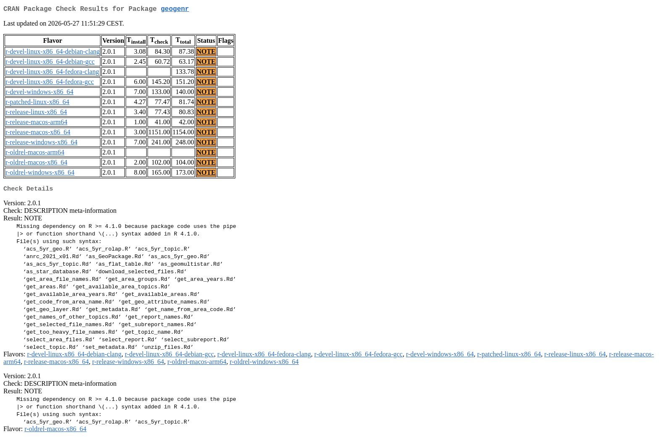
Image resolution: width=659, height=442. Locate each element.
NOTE (206, 53)
